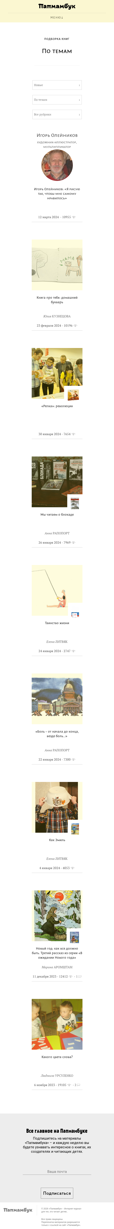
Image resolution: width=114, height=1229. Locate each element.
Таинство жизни (57, 623)
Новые (38, 85)
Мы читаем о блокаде (57, 515)
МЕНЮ (55, 17)
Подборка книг (57, 39)
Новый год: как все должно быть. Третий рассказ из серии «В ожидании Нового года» (57, 953)
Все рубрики (42, 114)
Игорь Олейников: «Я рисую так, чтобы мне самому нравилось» (57, 194)
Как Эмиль (57, 840)
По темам (40, 100)
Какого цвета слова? (57, 1057)
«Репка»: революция (57, 406)
